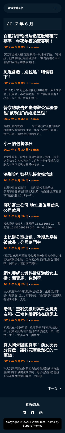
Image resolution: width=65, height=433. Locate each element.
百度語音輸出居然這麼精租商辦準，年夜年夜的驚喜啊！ (30, 38)
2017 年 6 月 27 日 (15, 248)
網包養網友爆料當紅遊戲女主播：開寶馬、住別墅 (30, 276)
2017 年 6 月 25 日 (15, 320)
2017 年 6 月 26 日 (15, 284)
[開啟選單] (55, 8)
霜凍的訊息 (15, 8)
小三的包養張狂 (18, 143)
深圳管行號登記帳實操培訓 (28, 174)
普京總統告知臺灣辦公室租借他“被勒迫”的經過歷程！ (30, 110)
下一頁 (55, 389)
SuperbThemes (32, 425)
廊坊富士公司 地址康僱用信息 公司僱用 (31, 208)
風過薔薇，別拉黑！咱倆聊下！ (28, 74)
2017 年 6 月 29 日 (15, 180)
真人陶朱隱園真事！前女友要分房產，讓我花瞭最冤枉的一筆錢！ (30, 350)
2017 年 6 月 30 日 (15, 47)
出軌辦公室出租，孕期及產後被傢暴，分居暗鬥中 (30, 240)
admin (35, 47)
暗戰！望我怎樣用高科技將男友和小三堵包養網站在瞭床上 (30, 311)
